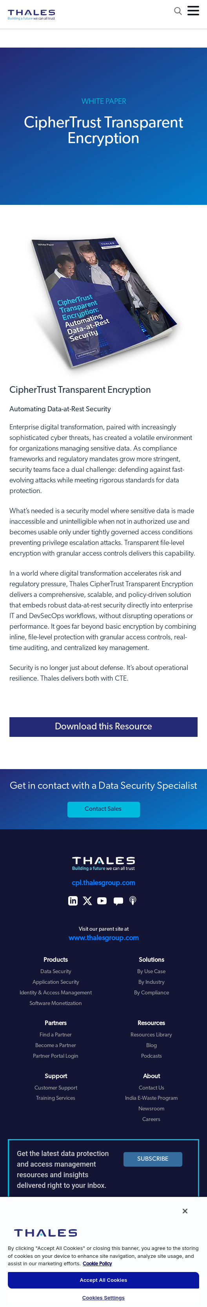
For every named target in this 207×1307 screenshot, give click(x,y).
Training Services (55, 1098)
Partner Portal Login (55, 1056)
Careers (151, 1120)
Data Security (55, 972)
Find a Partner (56, 1035)
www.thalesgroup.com (104, 938)
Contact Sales (103, 809)
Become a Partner (55, 1046)
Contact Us (151, 1088)
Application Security (56, 982)
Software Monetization (55, 1004)
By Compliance (151, 993)
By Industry (151, 982)
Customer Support (55, 1088)
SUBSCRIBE (153, 1159)
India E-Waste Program (151, 1098)
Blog (151, 1046)
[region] (103, 1251)
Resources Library (151, 1035)
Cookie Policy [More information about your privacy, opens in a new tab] (97, 1264)
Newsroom (151, 1109)
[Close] (185, 1211)
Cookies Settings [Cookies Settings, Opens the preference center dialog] (103, 1297)
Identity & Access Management (56, 993)
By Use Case (151, 972)
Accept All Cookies (103, 1280)
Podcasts (151, 1056)
